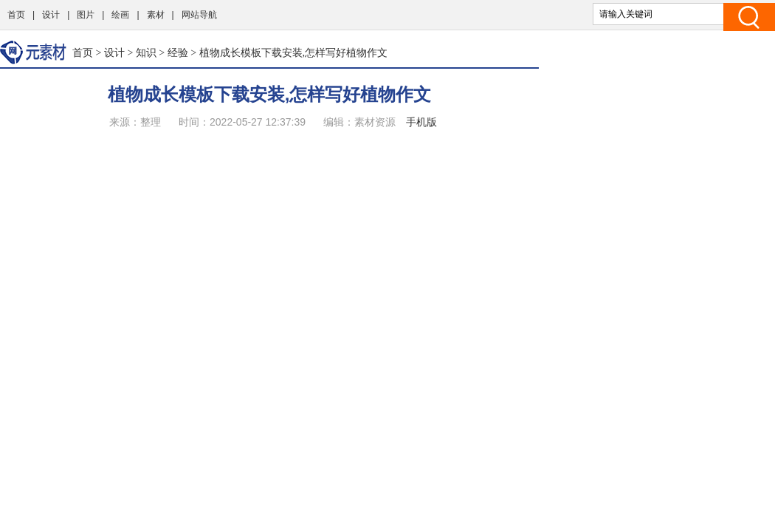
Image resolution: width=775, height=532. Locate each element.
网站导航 (199, 15)
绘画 (120, 15)
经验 (178, 52)
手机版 (421, 122)
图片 (85, 15)
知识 (146, 52)
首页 (16, 15)
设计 (51, 15)
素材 (156, 15)
